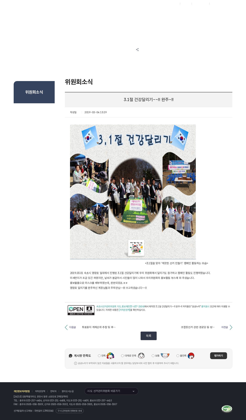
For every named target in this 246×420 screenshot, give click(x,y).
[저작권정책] (124, 310)
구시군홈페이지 (200, 3)
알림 (112, 12)
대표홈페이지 (172, 3)
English (215, 3)
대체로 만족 (130, 355)
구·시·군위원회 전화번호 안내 (70, 411)
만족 (103, 355)
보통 (157, 355)
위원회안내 (129, 12)
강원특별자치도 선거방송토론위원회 (155, 12)
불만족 (183, 355)
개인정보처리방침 (22, 391)
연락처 (53, 391)
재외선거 (186, 3)
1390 (45, 410)
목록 (148, 336)
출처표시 (205, 306)
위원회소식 (75, 12)
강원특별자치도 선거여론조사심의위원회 (187, 12)
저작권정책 (40, 391)
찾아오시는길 (68, 391)
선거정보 (95, 12)
